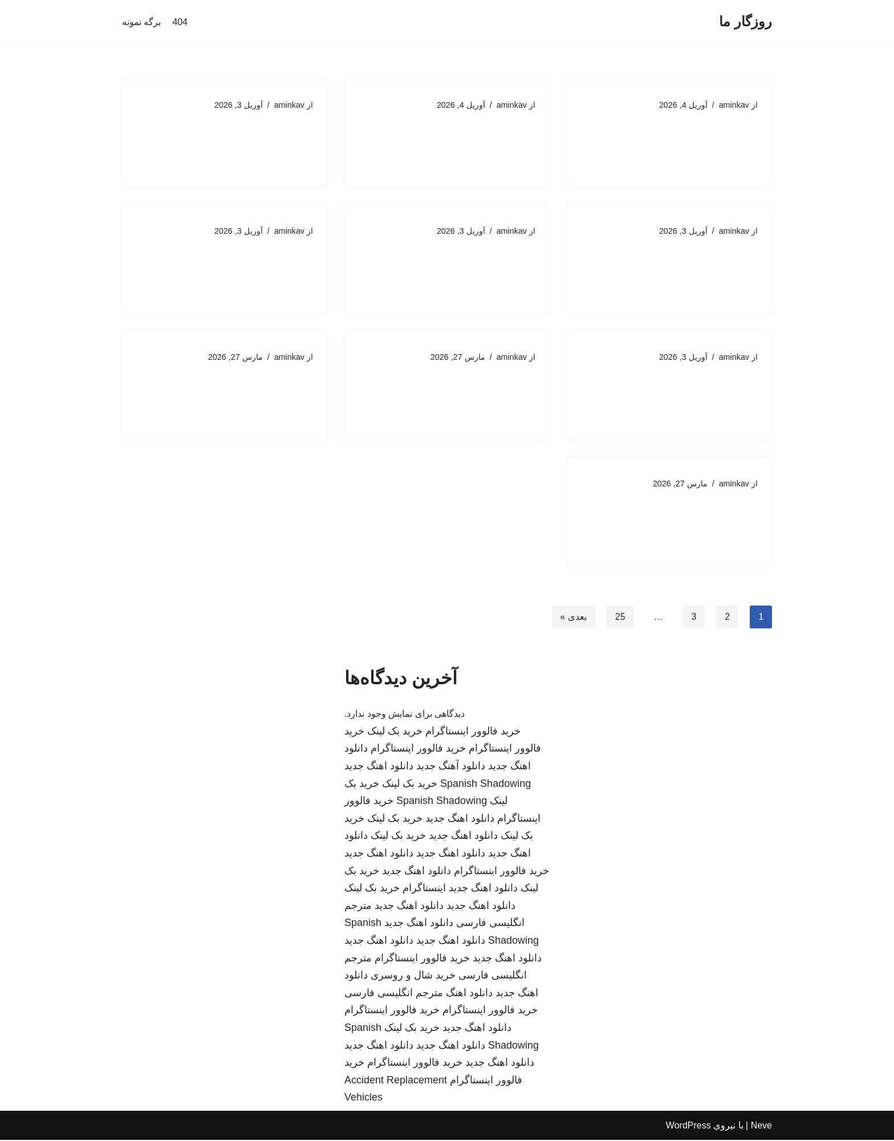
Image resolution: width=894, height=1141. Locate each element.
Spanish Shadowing (485, 784)
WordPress (688, 1126)
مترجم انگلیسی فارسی (393, 994)
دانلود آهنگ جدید (450, 767)
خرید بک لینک (394, 732)
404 (180, 22)
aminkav (733, 104)
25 (620, 617)
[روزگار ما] (745, 22)
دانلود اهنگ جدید (378, 767)
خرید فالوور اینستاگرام (473, 732)
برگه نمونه (141, 22)
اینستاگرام (424, 889)
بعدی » (573, 617)
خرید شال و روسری (413, 976)
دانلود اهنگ (469, 994)
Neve (761, 1126)
